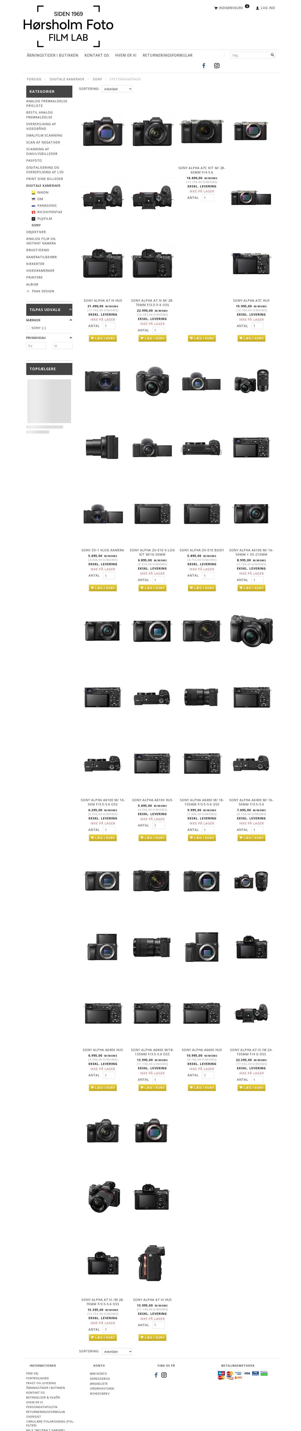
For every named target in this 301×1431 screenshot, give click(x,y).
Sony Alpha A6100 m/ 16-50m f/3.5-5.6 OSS (103, 792)
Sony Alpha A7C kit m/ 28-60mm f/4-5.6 (201, 167)
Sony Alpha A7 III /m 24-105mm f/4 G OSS (251, 1038)
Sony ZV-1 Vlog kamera (103, 544)
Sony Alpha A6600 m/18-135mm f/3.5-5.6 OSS (152, 1038)
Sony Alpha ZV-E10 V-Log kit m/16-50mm (152, 546)
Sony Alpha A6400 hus (103, 1036)
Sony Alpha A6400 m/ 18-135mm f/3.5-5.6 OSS (202, 792)
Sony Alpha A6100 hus (152, 790)
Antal (95, 323)
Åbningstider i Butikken (52, 55)
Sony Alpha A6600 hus (202, 1036)
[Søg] (272, 55)
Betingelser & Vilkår (43, 1379)
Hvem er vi (126, 55)
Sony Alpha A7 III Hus (152, 1282)
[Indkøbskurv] (231, 8)
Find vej (32, 1355)
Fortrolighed (37, 1359)
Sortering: (89, 88)
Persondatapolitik (41, 1388)
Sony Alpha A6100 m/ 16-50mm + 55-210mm (251, 546)
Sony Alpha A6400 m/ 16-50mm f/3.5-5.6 (251, 792)
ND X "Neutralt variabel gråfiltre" (46, 1413)
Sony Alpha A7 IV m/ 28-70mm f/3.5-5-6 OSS (152, 300)
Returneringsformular (168, 55)
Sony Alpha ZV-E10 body (202, 544)
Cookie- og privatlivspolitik (49, 1420)
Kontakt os (97, 55)
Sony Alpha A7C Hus (251, 298)
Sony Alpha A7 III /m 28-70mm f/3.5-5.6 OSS (103, 1284)
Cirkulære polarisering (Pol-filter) (50, 1405)
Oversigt (33, 1398)
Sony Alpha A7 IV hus (103, 298)
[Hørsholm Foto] (68, 25)
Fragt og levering (41, 1364)
